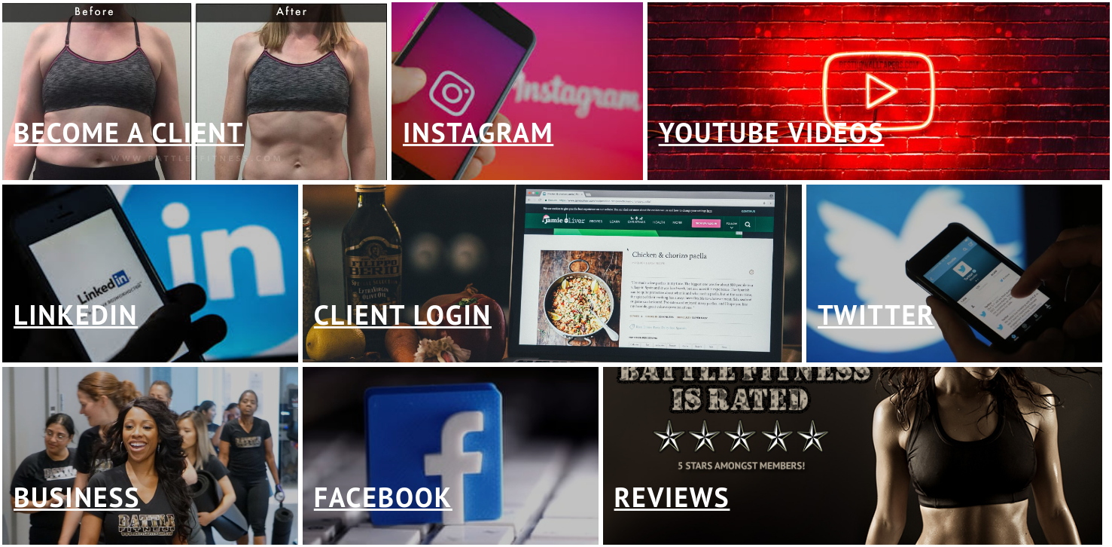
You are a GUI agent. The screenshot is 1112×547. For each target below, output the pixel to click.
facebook (383, 497)
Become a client (129, 132)
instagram (478, 132)
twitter (876, 314)
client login (403, 314)
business (77, 497)
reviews (672, 497)
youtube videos (772, 132)
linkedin (76, 314)
